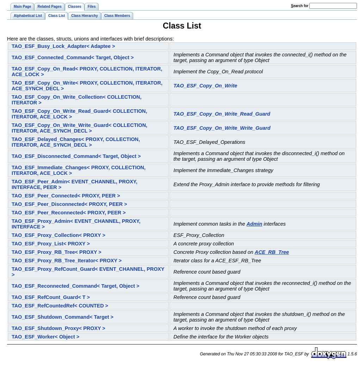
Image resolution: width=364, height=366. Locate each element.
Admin (255, 224)
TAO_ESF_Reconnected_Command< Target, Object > (76, 286)
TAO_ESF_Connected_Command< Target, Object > (73, 57)
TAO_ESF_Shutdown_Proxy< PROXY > (58, 328)
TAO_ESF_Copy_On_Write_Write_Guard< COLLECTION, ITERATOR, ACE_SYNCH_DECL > (79, 128)
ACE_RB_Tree (272, 252)
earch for (299, 6)
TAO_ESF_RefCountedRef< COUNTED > (60, 306)
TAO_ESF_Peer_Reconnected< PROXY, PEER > (69, 212)
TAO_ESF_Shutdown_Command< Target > (62, 317)
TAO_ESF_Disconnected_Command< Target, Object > (76, 156)
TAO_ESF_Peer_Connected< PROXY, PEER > (66, 196)
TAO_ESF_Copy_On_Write (205, 86)
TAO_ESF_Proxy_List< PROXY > (51, 243)
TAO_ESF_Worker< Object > (45, 337)
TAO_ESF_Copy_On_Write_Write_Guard (221, 128)
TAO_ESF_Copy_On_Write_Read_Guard (221, 114)
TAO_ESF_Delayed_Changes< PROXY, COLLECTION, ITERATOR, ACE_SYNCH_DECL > (76, 142)
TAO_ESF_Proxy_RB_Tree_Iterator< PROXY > (67, 260)
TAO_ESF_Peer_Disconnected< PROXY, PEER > (69, 204)
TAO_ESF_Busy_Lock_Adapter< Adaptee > (63, 46)
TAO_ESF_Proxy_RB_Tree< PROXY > (56, 252)
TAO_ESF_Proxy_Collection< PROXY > (58, 235)
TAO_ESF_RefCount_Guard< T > (51, 297)
